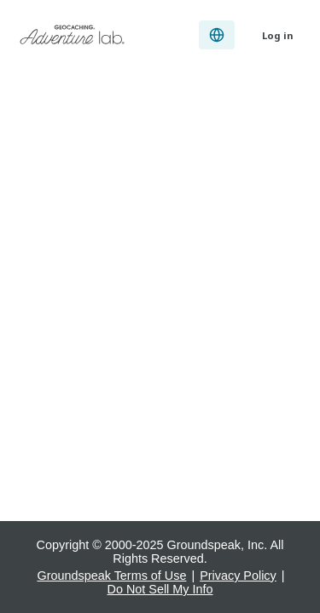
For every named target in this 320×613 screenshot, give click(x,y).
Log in (278, 35)
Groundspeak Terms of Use (112, 575)
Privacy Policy (238, 575)
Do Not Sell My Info (160, 589)
